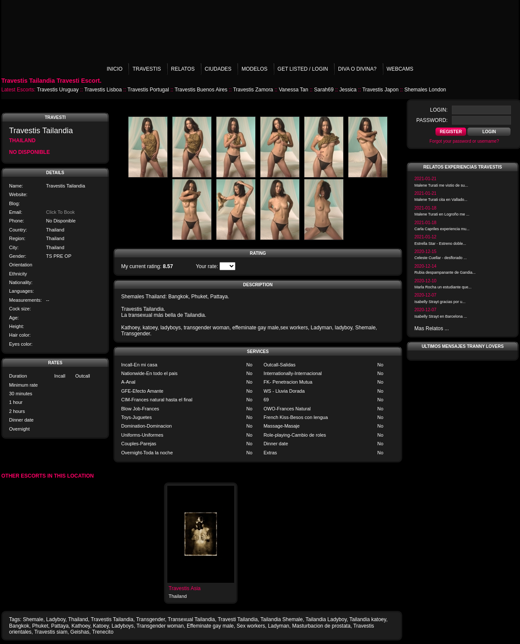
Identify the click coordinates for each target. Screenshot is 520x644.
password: (432, 120)
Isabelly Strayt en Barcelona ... (440, 316)
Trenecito (103, 632)
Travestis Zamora (253, 90)
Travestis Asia (184, 588)
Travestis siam (50, 632)
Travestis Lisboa (103, 90)
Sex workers (251, 626)
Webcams (400, 69)
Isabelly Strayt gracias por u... (440, 302)
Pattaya (60, 626)
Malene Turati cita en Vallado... (440, 199)
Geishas (79, 632)
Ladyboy (55, 619)
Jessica (348, 90)
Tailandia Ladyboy (326, 619)
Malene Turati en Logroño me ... (442, 214)
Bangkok (19, 626)
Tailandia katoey (367, 619)
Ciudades (218, 69)
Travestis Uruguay (57, 90)
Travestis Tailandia (112, 619)
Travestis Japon (380, 90)
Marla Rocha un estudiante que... (443, 287)
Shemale (33, 619)
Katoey (101, 626)
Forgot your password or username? (464, 141)
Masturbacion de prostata (321, 626)
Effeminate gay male (210, 626)
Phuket (40, 626)
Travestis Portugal (148, 90)
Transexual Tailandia (191, 619)
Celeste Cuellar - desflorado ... (440, 258)
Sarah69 (323, 90)
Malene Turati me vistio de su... (441, 185)
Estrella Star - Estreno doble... (440, 243)
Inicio (114, 69)
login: (439, 110)
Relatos (183, 69)
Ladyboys (123, 626)
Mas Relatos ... (431, 328)
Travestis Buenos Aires (201, 90)
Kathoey (81, 626)
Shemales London (425, 90)
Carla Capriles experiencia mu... (442, 229)
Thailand (78, 619)
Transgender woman (160, 626)
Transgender (150, 619)
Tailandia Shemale (281, 619)
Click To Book (60, 212)
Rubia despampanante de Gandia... (445, 272)
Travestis (146, 69)
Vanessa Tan (293, 90)
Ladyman (278, 626)
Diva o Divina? (357, 69)
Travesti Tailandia (238, 619)
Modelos (254, 69)
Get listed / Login (303, 69)
